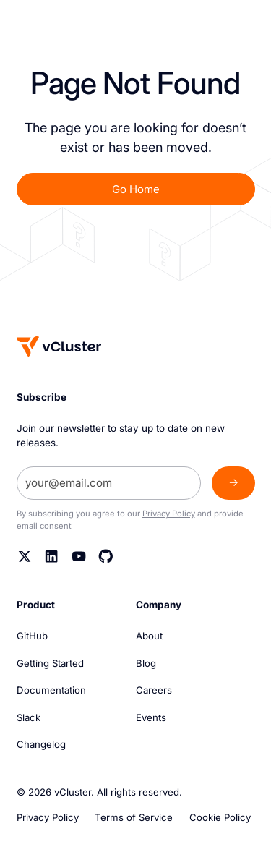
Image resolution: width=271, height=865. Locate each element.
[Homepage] (59, 346)
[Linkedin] (51, 556)
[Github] (106, 556)
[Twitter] (25, 556)
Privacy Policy (168, 513)
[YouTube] (79, 556)
